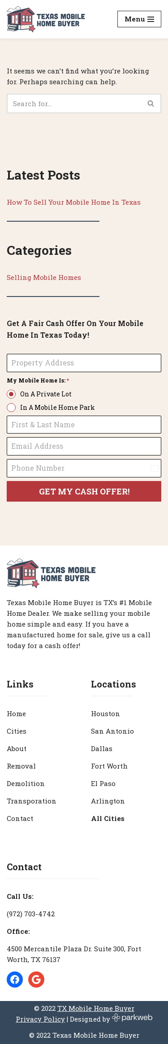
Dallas (101, 748)
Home (16, 713)
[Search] (74, 103)
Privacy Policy (40, 1018)
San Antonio (112, 730)
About (16, 748)
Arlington (108, 800)
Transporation (31, 800)
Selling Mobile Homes (44, 277)
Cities (16, 730)
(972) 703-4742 (31, 913)
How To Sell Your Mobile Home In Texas (74, 202)
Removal (21, 765)
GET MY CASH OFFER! (84, 491)
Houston (105, 713)
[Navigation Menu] (139, 19)
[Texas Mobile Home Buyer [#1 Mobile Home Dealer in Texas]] (46, 19)
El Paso (103, 783)
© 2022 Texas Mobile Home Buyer (84, 1035)
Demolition (26, 783)
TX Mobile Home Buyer (95, 1008)
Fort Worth (109, 765)
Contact (20, 818)
